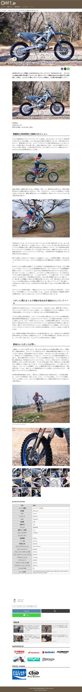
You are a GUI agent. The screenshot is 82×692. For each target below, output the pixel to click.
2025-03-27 (21, 58)
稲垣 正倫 (20, 60)
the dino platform (43, 690)
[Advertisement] (24, 585)
